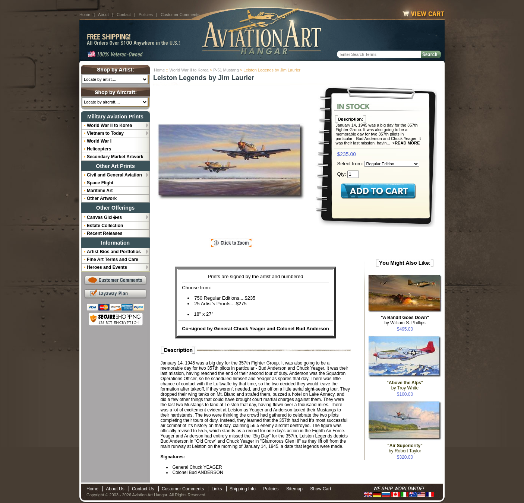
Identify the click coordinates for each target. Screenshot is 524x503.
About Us (115, 488)
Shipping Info (243, 488)
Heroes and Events (107, 267)
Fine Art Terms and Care (112, 259)
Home (84, 14)
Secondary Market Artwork (115, 156)
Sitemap (294, 488)
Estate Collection (105, 225)
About (103, 14)
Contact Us (143, 488)
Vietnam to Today (105, 133)
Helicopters (99, 149)
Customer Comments (180, 14)
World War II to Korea (189, 70)
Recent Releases (104, 233)
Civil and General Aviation (114, 175)
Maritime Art (100, 190)
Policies (146, 14)
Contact (124, 14)
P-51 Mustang (226, 70)
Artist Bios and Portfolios (114, 251)
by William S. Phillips (405, 320)
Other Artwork (102, 198)
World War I (99, 141)
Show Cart (320, 488)
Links (216, 488)
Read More (407, 143)
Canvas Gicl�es (104, 217)
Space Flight (100, 182)
